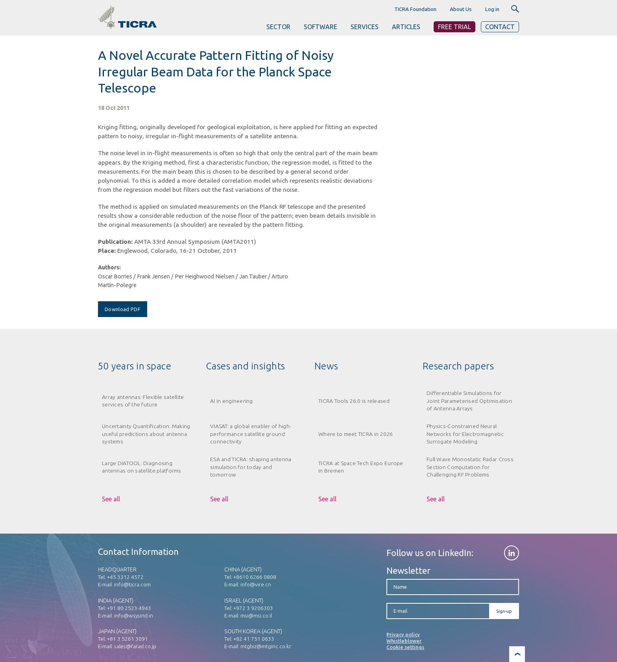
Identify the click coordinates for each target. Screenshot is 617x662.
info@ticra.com (132, 584)
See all (111, 499)
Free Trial (454, 26)
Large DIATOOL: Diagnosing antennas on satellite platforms (141, 467)
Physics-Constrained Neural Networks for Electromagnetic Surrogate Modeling (465, 434)
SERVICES (365, 26)
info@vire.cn (255, 584)
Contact (500, 26)
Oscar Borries (115, 276)
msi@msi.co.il (256, 615)
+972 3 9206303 (253, 608)
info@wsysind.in (133, 615)
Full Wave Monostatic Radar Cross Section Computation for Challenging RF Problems (470, 467)
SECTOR (278, 26)
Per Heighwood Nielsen (205, 276)
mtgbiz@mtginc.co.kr (265, 646)
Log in (492, 9)
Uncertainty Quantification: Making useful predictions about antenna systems (146, 434)
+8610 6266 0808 (254, 577)
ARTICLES (406, 26)
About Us (461, 9)
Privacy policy (403, 634)
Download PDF (122, 309)
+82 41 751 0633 (253, 639)
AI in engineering (231, 401)
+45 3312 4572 (125, 577)
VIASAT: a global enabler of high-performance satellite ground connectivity (250, 434)
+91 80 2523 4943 (129, 608)
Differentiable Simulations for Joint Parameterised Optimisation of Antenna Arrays (469, 401)
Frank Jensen (153, 276)
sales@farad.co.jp (135, 646)
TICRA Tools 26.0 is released (354, 401)
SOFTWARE (320, 26)
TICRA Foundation (415, 9)
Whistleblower (403, 640)
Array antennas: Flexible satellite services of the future (143, 401)
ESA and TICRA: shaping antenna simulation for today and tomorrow (250, 467)
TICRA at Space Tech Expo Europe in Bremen (360, 467)
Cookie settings (405, 647)
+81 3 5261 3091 (127, 639)
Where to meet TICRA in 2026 (355, 434)
